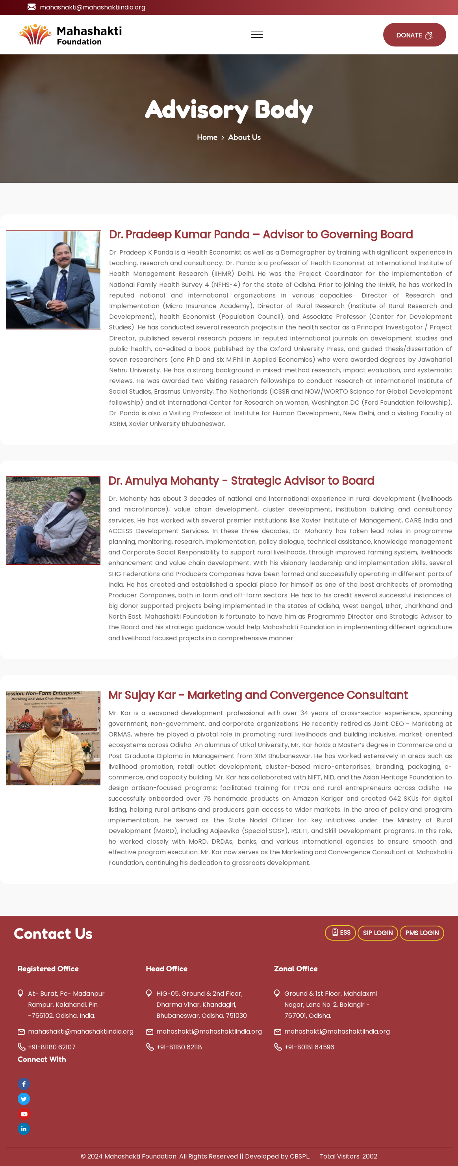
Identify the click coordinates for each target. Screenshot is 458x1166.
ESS (340, 932)
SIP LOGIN (378, 932)
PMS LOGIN (422, 932)
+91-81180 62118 (179, 1047)
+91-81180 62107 (52, 1047)
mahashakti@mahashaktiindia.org (92, 7)
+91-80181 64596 (309, 1047)
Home (207, 137)
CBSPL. (300, 1156)
